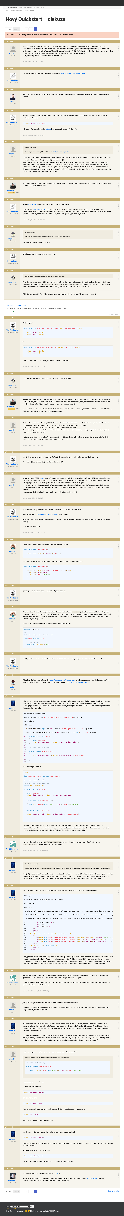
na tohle (48, 129)
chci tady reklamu (113, 314)
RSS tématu (113, 1191)
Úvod (7, 10)
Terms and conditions (12, 1209)
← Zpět (8, 29)
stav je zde (32, 204)
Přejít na (20, 1206)
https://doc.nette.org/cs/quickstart (62, 680)
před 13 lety (9, 675)
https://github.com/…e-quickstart (73, 73)
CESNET (27, 1211)
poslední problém (39, 209)
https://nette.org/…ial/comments (47, 515)
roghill (11, 53)
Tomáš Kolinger (12, 849)
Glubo (11, 687)
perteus (12, 708)
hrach (12, 101)
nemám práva (92, 1178)
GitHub (56, 1173)
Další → (16, 29)
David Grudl (11, 190)
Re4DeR (12, 1010)
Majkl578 (12, 239)
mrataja (12, 551)
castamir (11, 1180)
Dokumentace (14, 10)
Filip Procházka (12, 80)
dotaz (42, 478)
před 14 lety (9, 41)
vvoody (12, 1059)
